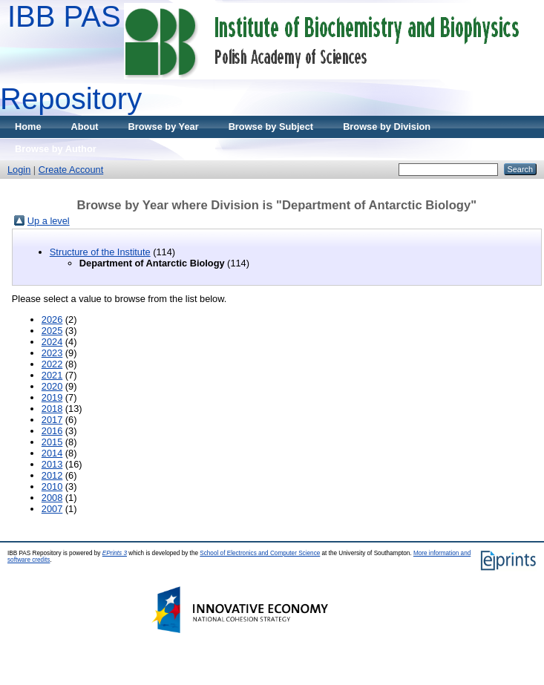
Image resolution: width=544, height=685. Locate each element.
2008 (52, 497)
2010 (52, 486)
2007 (52, 508)
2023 (52, 352)
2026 (52, 319)
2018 (52, 408)
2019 (52, 397)
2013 (52, 464)
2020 (52, 386)
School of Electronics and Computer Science (260, 553)
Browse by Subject (271, 126)
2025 (52, 330)
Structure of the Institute (100, 252)
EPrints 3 (114, 553)
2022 (52, 364)
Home (28, 126)
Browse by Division (386, 126)
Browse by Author (55, 148)
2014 (52, 453)
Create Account (71, 169)
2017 (52, 419)
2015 (52, 442)
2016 (52, 430)
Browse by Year (163, 126)
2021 (52, 375)
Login (18, 169)
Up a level (48, 220)
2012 (52, 475)
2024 (52, 341)
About (85, 126)
